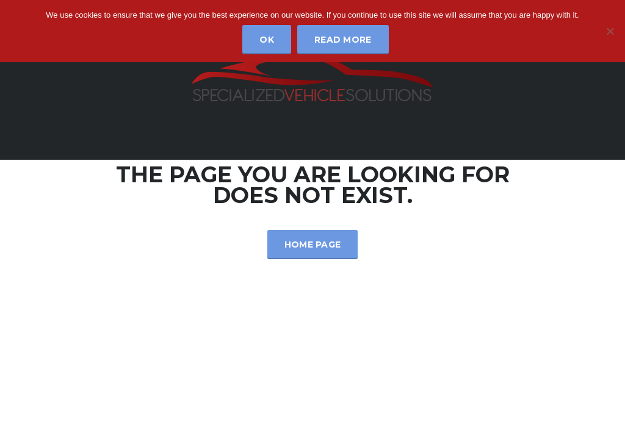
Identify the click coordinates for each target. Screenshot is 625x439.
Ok (266, 39)
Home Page (312, 244)
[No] (610, 31)
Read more (343, 39)
